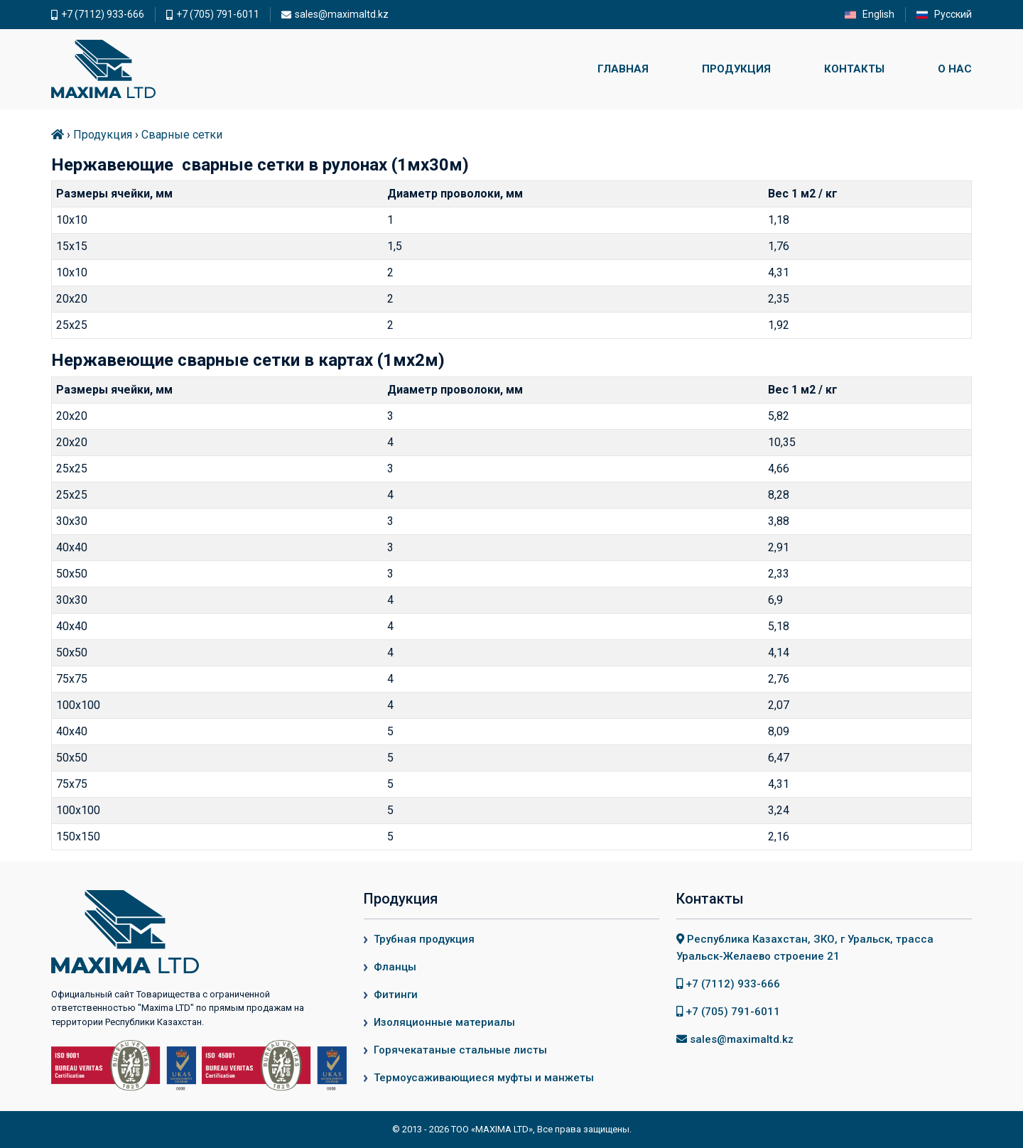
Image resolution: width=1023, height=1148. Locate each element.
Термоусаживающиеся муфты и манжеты (484, 1077)
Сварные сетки (181, 134)
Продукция (736, 69)
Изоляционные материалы (444, 1022)
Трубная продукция (424, 939)
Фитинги (396, 994)
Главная (623, 69)
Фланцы (395, 966)
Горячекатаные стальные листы (460, 1050)
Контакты (854, 69)
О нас (955, 69)
